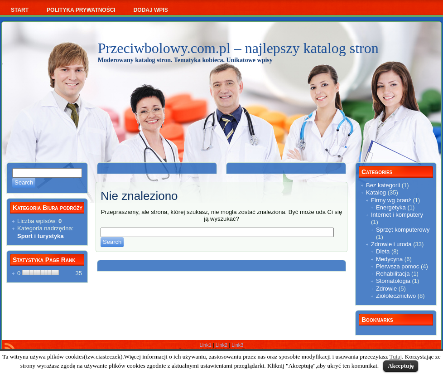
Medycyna (389, 259)
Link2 (221, 345)
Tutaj (396, 356)
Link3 (237, 345)
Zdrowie (386, 288)
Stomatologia (393, 280)
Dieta (383, 251)
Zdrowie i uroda (391, 244)
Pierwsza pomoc (397, 266)
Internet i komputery (397, 214)
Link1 (206, 345)
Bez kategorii (383, 185)
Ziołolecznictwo (396, 295)
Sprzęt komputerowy (403, 229)
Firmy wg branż (391, 200)
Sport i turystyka (40, 236)
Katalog (376, 192)
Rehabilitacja (392, 273)
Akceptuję (401, 365)
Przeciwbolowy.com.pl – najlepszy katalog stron (238, 48)
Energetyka (391, 207)
